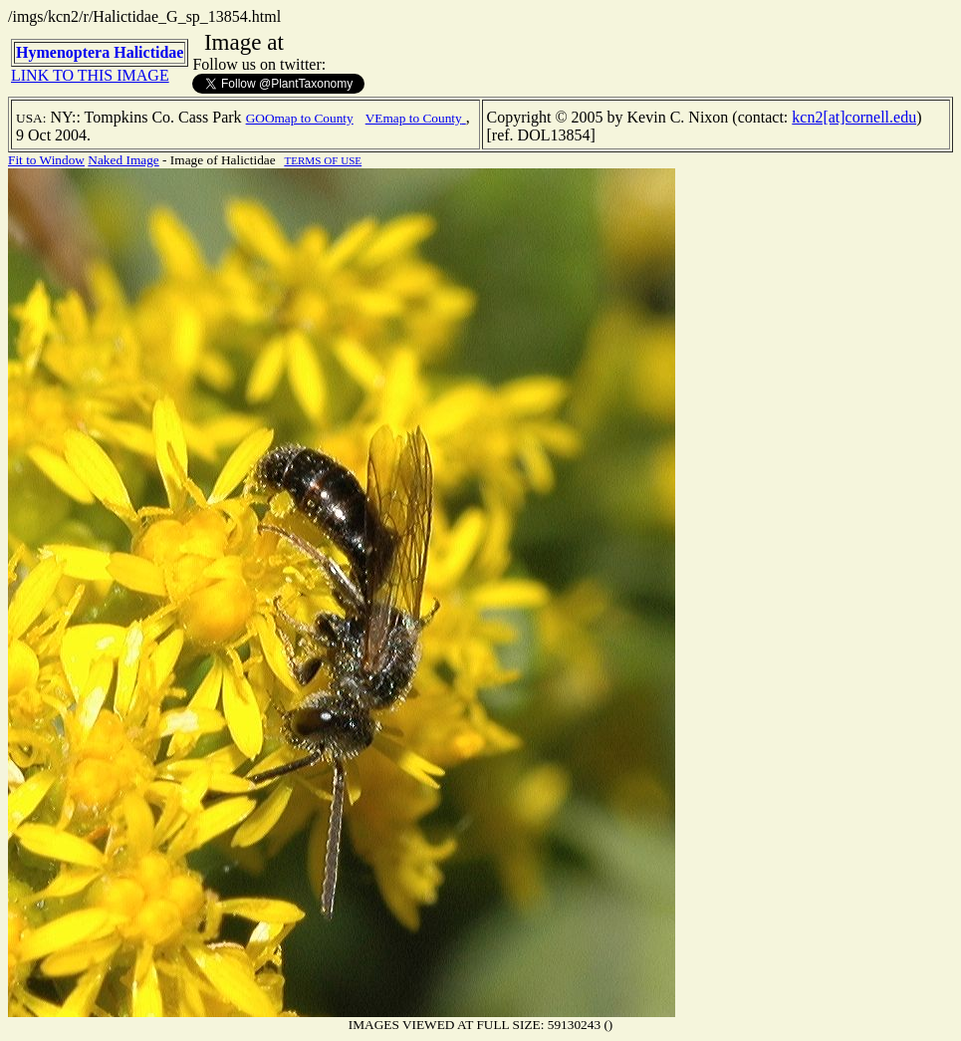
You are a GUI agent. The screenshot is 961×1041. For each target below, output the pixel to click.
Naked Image (123, 159)
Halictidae (148, 52)
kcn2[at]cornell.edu (854, 117)
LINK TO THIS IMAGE (90, 75)
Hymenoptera (63, 52)
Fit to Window (46, 159)
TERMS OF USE (322, 160)
